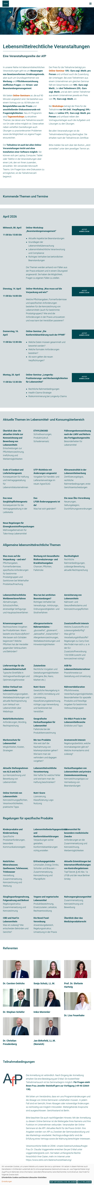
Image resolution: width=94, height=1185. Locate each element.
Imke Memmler (42, 1012)
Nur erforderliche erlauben (63, 1182)
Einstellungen (7, 1181)
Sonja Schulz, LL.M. (44, 983)
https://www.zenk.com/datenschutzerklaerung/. (49, 1160)
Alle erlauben (84, 1182)
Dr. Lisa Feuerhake (74, 1015)
